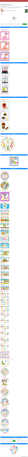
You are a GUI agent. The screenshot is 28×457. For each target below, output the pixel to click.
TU (15, 10)
